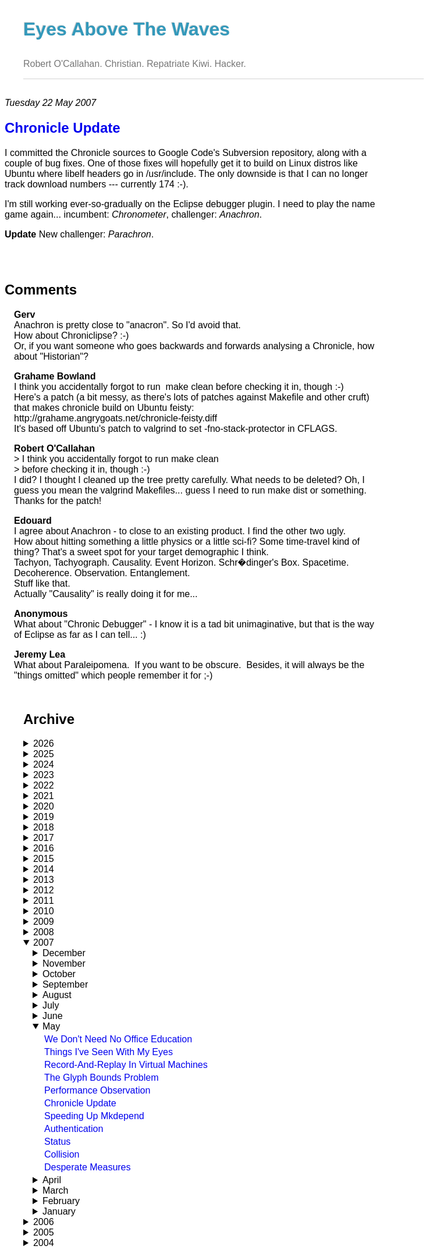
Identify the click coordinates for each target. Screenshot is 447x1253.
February (61, 1201)
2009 (43, 922)
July (50, 1005)
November (64, 963)
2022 (43, 785)
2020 (43, 806)
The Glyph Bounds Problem (101, 1077)
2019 (43, 817)
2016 (43, 848)
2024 (43, 764)
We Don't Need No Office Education (118, 1039)
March (55, 1190)
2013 (43, 880)
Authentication (73, 1129)
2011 (43, 901)
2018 (43, 827)
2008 (43, 932)
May (51, 1026)
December (64, 953)
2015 (43, 859)
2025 (43, 754)
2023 (43, 775)
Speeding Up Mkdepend (94, 1116)
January (59, 1211)
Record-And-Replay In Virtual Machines (126, 1065)
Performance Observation (97, 1090)
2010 (43, 911)
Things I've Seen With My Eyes (108, 1052)
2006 (43, 1222)
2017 (43, 838)
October (59, 974)
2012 (43, 890)
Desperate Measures (87, 1167)
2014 (43, 869)
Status (57, 1141)
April (51, 1180)
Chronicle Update (80, 1103)
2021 (43, 796)
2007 (43, 942)
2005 (43, 1232)
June (52, 1016)
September (65, 984)
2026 (43, 743)
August (57, 995)
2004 (43, 1243)
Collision (61, 1154)
